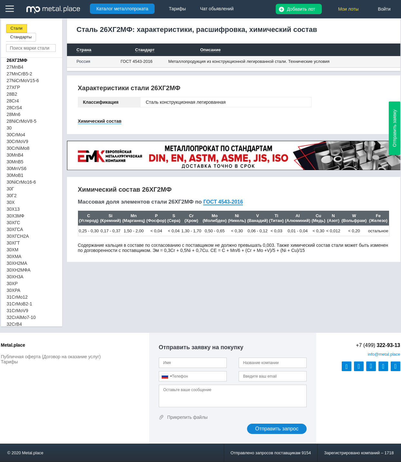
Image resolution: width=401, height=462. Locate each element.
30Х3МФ (15, 215)
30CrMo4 (16, 134)
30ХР (12, 283)
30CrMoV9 (17, 141)
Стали (17, 28)
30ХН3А (15, 276)
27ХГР (13, 87)
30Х (11, 202)
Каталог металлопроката (122, 8)
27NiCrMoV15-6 (23, 80)
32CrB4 (14, 324)
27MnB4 (15, 67)
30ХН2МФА (19, 270)
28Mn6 (14, 114)
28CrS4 (14, 107)
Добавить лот (301, 9)
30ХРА (14, 290)
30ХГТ (13, 242)
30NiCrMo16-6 (21, 182)
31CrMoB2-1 (19, 303)
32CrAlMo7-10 (21, 317)
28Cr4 (13, 100)
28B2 (12, 94)
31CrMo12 (17, 297)
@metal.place (384, 354)
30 (9, 127)
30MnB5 (15, 161)
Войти (384, 9)
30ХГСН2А (18, 236)
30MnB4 (15, 155)
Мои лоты (348, 9)
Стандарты (21, 36)
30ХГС (13, 222)
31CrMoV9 (17, 310)
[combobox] (166, 376)
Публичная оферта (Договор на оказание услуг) (51, 356)
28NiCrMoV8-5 (22, 121)
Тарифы (9, 361)
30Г (10, 188)
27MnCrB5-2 (19, 73)
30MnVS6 (16, 168)
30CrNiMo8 (18, 148)
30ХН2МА (17, 263)
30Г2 (12, 195)
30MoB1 (15, 175)
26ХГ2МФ (17, 60)
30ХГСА (15, 229)
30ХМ (13, 249)
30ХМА (14, 256)
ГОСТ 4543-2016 (137, 61)
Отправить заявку (394, 128)
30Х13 (13, 209)
